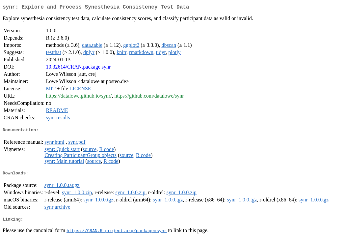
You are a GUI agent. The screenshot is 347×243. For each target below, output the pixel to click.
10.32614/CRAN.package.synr (78, 68)
